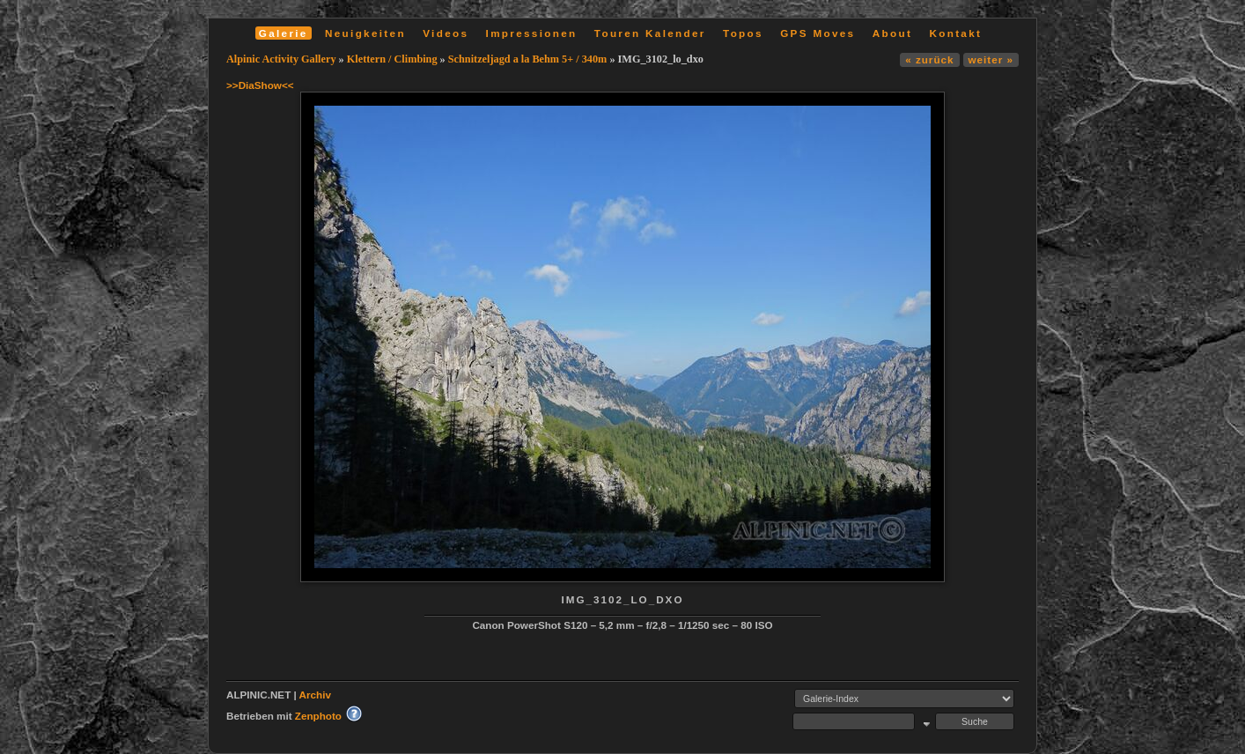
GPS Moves (817, 33)
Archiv (315, 694)
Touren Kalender (650, 33)
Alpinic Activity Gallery (281, 59)
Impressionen (532, 33)
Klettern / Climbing (392, 59)
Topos (743, 33)
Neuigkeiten (365, 33)
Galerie (283, 33)
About (892, 33)
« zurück (929, 59)
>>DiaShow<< (260, 85)
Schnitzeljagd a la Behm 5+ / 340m (528, 59)
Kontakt (955, 33)
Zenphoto (318, 715)
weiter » (991, 59)
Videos (445, 33)
